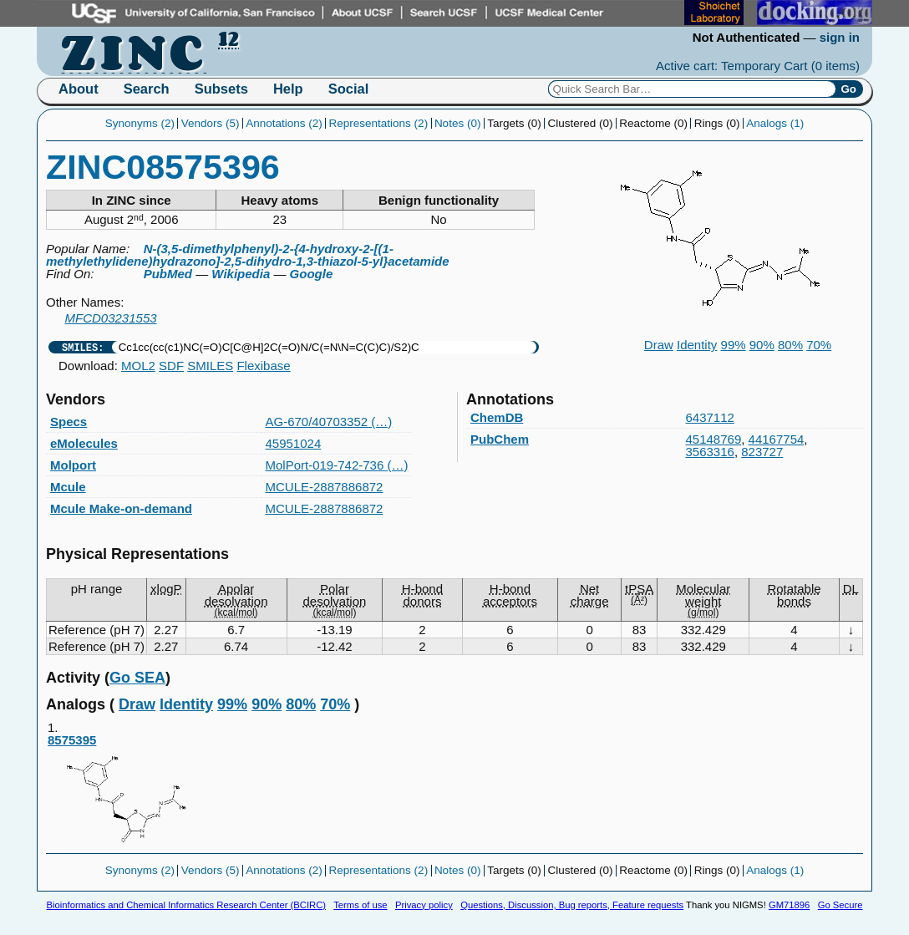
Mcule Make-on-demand (121, 508)
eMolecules (84, 443)
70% (818, 345)
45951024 (294, 443)
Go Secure (840, 905)
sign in (840, 37)
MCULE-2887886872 (324, 487)
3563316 (710, 452)
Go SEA (137, 677)
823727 (762, 452)
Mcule (68, 487)
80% (790, 345)
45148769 (714, 439)
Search (147, 88)
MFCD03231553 (111, 318)
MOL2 (138, 365)
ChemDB (496, 417)
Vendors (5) (210, 123)
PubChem (499, 439)
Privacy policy (424, 905)
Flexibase (263, 365)
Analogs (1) (775, 123)
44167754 (777, 439)
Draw (658, 345)
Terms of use (360, 905)
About (78, 88)
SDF (171, 365)
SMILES (210, 365)
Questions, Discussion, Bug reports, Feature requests (571, 905)
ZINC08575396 (163, 167)
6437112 (710, 417)
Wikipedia (240, 274)
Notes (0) (457, 123)
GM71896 (789, 905)
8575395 (127, 792)
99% (733, 345)
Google (311, 274)
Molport (73, 465)
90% (761, 345)
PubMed (168, 274)
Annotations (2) (284, 123)
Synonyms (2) (140, 123)
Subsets (221, 88)
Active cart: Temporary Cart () (758, 65)
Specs (68, 421)
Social (348, 88)
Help (288, 88)
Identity (697, 345)
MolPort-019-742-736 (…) (337, 465)
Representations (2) (379, 123)
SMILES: (83, 347)
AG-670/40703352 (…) (329, 421)
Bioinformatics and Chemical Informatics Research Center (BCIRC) (186, 905)
